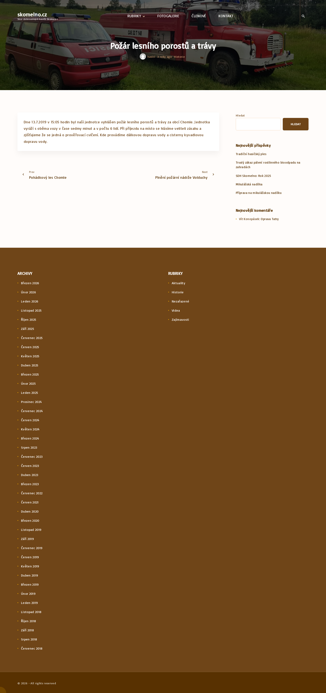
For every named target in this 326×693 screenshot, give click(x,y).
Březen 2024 (30, 438)
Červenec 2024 (32, 411)
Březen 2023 (30, 484)
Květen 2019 (30, 566)
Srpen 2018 (29, 639)
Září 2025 (27, 329)
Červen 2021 (30, 502)
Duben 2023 (29, 475)
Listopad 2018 (31, 612)
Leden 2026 (29, 301)
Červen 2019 (30, 557)
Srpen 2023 (29, 447)
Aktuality (178, 283)
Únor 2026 (28, 292)
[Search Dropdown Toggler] (303, 16)
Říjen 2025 (28, 319)
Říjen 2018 (28, 621)
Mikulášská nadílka (249, 184)
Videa (176, 310)
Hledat (240, 115)
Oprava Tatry (270, 219)
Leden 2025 (29, 393)
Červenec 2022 (32, 493)
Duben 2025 (29, 365)
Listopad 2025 (31, 310)
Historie (179, 56)
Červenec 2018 (32, 648)
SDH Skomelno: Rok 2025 (253, 176)
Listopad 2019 (31, 530)
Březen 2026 (30, 283)
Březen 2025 (30, 374)
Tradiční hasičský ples (251, 154)
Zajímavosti (180, 319)
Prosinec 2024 (31, 402)
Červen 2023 (30, 466)
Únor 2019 (28, 593)
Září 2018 (27, 630)
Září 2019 (27, 539)
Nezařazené (180, 301)
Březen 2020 (30, 520)
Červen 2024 (30, 420)
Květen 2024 (30, 429)
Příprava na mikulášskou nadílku (259, 193)
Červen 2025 (30, 347)
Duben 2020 (30, 511)
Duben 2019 (29, 575)
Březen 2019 (30, 584)
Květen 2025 (30, 356)
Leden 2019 (29, 603)
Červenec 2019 (32, 548)
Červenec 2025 (32, 338)
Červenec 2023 (32, 456)
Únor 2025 (28, 383)
